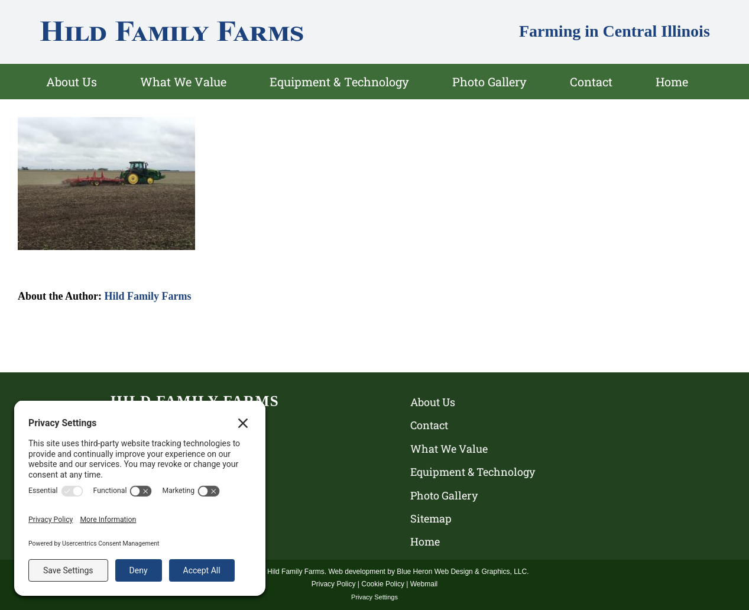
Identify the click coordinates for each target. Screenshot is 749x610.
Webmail (423, 584)
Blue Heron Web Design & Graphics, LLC (462, 571)
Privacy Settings (374, 597)
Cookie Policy (382, 584)
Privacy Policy (334, 584)
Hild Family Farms (148, 296)
